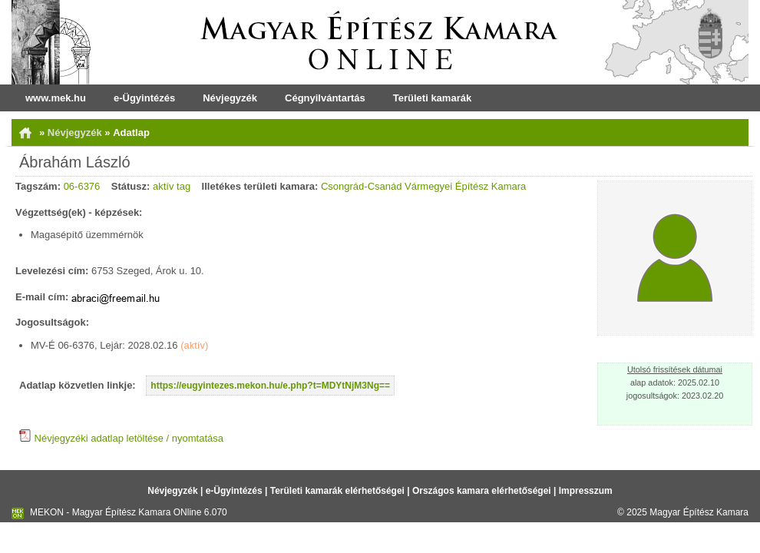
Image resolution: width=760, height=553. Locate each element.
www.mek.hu (55, 98)
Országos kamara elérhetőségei (481, 490)
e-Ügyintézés (144, 98)
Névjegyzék (230, 98)
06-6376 (82, 186)
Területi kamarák (432, 98)
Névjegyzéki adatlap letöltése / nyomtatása (121, 438)
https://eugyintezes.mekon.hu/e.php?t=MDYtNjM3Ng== (270, 385)
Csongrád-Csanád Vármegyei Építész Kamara (423, 186)
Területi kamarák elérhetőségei (337, 490)
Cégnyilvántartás (325, 98)
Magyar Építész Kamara (698, 512)
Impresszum (586, 490)
